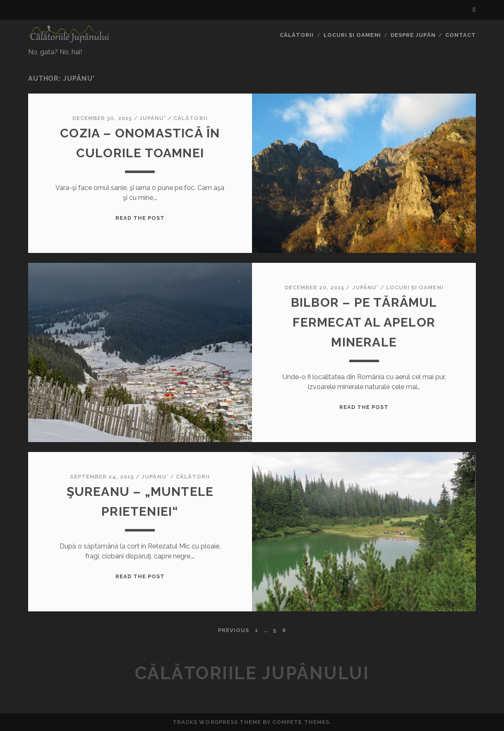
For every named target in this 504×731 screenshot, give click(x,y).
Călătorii (297, 35)
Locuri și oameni (352, 35)
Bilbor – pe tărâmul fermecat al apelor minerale (364, 322)
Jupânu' (152, 118)
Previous (233, 630)
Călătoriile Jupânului (252, 673)
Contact (460, 35)
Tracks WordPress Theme (217, 722)
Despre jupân (413, 35)
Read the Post (140, 218)
